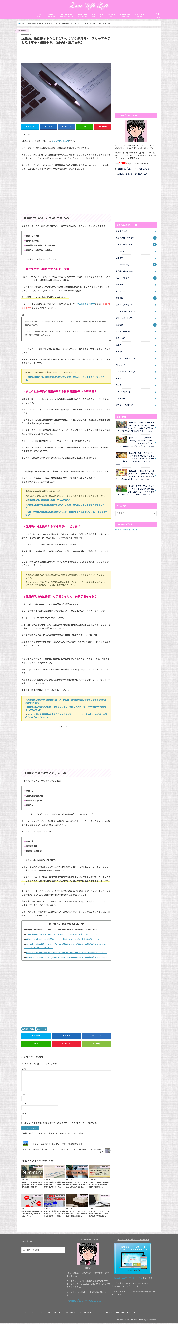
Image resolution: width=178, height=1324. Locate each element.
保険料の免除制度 (85, 304)
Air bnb (120, 361)
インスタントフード (125, 309)
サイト (24, 1114)
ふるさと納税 (123, 329)
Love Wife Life (135, 1320)
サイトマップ (106, 1313)
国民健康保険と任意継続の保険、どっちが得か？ (49, 500)
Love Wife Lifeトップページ (125, 1313)
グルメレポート (124, 316)
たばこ (120, 381)
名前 (23, 1095)
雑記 (93, 15)
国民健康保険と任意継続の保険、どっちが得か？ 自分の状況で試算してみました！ (60, 934)
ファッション (123, 387)
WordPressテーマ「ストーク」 (128, 1279)
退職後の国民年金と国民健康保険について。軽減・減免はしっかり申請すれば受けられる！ (64, 939)
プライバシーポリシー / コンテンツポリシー (56, 1313)
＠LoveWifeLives (59, 141)
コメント (24, 1069)
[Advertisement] (66, 53)
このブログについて (28, 1313)
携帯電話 (121, 322)
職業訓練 (121, 283)
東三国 (120, 290)
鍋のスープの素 (124, 303)
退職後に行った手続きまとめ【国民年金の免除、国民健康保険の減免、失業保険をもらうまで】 (66, 957)
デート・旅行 (82, 15)
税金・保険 (42, 1029)
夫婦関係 (51, 15)
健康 (119, 296)
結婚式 (120, 342)
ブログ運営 (111, 15)
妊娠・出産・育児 (66, 15)
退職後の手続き (125, 15)
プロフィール (38, 15)
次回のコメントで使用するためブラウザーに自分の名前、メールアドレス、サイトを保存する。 (61, 1123)
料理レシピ (122, 335)
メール (24, 1104)
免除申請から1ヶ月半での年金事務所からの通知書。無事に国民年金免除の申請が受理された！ (65, 952)
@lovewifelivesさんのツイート (128, 523)
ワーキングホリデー (125, 368)
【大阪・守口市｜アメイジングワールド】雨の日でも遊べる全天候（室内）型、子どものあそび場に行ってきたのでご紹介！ (135, 484)
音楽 (119, 348)
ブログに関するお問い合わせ (87, 1313)
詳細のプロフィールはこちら (134, 168)
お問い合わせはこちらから (132, 174)
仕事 (101, 15)
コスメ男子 (122, 394)
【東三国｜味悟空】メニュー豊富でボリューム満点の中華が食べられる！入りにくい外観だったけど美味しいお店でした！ (135, 469)
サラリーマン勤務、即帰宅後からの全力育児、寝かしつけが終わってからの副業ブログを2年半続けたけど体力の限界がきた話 (135, 422)
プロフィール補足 (124, 400)
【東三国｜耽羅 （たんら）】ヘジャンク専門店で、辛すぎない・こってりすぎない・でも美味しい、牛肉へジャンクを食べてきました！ (135, 453)
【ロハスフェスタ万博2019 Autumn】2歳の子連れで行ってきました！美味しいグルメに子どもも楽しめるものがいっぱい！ (135, 437)
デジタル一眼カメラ (125, 355)
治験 (119, 374)
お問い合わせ (139, 15)
